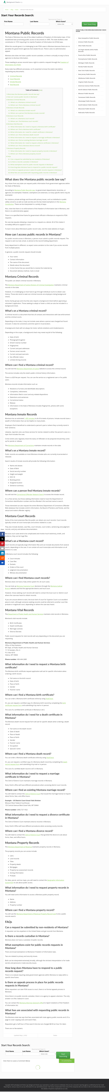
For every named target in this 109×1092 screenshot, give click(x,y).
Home (7, 10)
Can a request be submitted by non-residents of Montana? (29, 160)
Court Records (15, 79)
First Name (8, 22)
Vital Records (14, 85)
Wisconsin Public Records (86, 109)
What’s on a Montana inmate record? (21, 111)
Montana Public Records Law (24, 191)
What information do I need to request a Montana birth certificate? (31, 127)
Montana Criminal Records (15, 100)
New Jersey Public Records (87, 75)
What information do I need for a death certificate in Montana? (30, 132)
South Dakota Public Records (87, 105)
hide (40, 91)
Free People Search (54, 3)
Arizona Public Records (85, 42)
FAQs (8, 157)
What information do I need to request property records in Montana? (32, 151)
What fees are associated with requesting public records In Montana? (32, 173)
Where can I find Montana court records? (23, 122)
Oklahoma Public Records (86, 78)
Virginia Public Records (85, 82)
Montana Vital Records (14, 124)
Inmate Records (15, 82)
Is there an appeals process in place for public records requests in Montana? (35, 170)
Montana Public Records (26, 10)
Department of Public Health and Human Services (25, 615)
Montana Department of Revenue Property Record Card (36, 914)
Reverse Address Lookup (70, 3)
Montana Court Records (14, 116)
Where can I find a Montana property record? (24, 154)
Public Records (41, 3)
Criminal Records (16, 76)
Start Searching (90, 25)
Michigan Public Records (86, 63)
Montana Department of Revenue (20, 847)
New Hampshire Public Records (88, 38)
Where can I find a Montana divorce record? (24, 146)
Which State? (61, 22)
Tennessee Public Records (86, 98)
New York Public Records (86, 71)
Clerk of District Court (32, 794)
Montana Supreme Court (25, 586)
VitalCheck (49, 699)
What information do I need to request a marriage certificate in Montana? (34, 138)
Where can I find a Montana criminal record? (24, 105)
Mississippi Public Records (87, 101)
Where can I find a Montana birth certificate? (24, 130)
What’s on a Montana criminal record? (22, 103)
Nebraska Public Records (86, 113)
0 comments (65, 1060)
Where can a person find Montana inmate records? (26, 114)
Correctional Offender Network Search (30, 495)
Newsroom (101, 3)
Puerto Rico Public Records (87, 56)
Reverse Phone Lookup (88, 3)
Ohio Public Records (85, 46)
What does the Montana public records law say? (22, 95)
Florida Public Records (85, 67)
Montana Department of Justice (28, 369)
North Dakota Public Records (87, 90)
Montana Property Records (15, 149)
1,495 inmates (29, 419)
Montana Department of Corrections (21, 446)
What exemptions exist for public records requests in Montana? (30, 165)
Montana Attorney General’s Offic (31, 1003)
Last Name (34, 22)
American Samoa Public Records (88, 86)
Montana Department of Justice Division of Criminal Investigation (31, 285)
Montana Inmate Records (15, 108)
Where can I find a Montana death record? (23, 135)
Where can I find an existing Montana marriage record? (28, 141)
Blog (12, 10)
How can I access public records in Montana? (21, 97)
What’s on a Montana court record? (21, 119)
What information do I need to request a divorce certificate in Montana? (33, 143)
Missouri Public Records (86, 94)
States (16, 10)
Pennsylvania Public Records (87, 59)
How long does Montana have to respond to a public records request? (32, 168)
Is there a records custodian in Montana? (23, 162)
